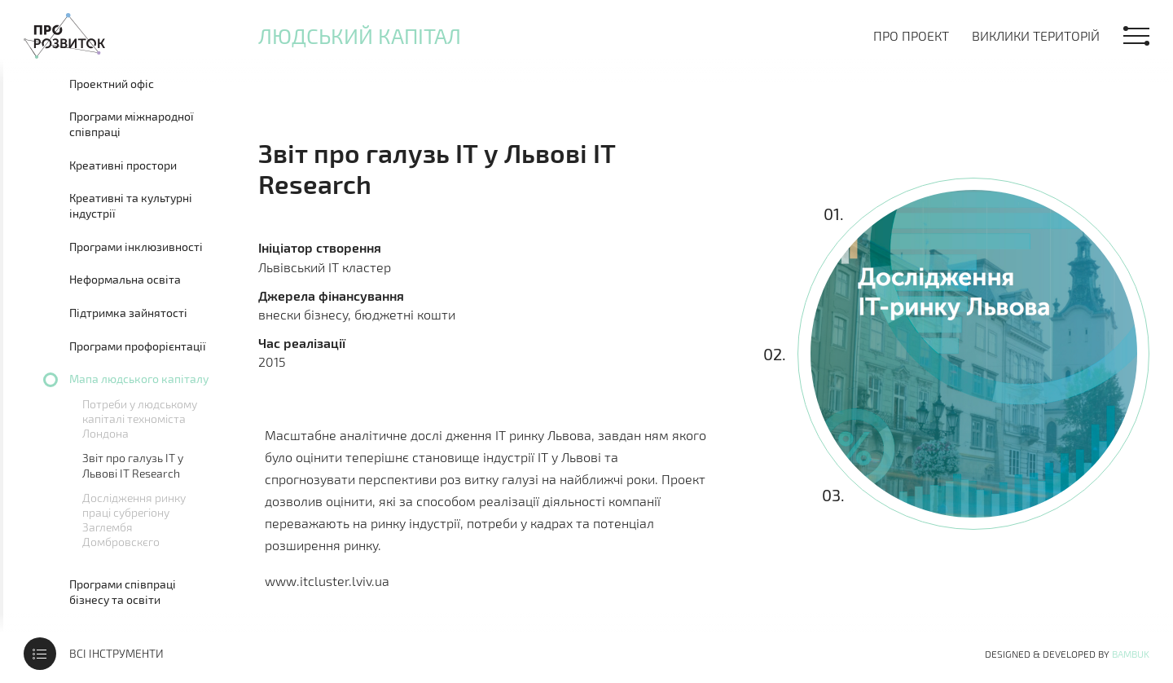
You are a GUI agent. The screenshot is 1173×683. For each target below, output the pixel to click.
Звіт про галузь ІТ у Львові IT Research (132, 465)
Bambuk (1130, 653)
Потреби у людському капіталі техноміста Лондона (139, 418)
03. (832, 495)
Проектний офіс (111, 83)
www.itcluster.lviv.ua (327, 580)
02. (774, 354)
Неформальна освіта (125, 279)
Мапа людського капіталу (139, 379)
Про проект (911, 35)
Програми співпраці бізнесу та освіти (122, 592)
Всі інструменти (116, 653)
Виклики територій (1036, 35)
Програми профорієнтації (137, 346)
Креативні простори (123, 165)
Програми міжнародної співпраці (131, 124)
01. (834, 213)
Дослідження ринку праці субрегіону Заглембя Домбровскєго (134, 520)
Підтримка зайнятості (128, 312)
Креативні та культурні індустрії (130, 206)
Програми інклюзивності (136, 246)
